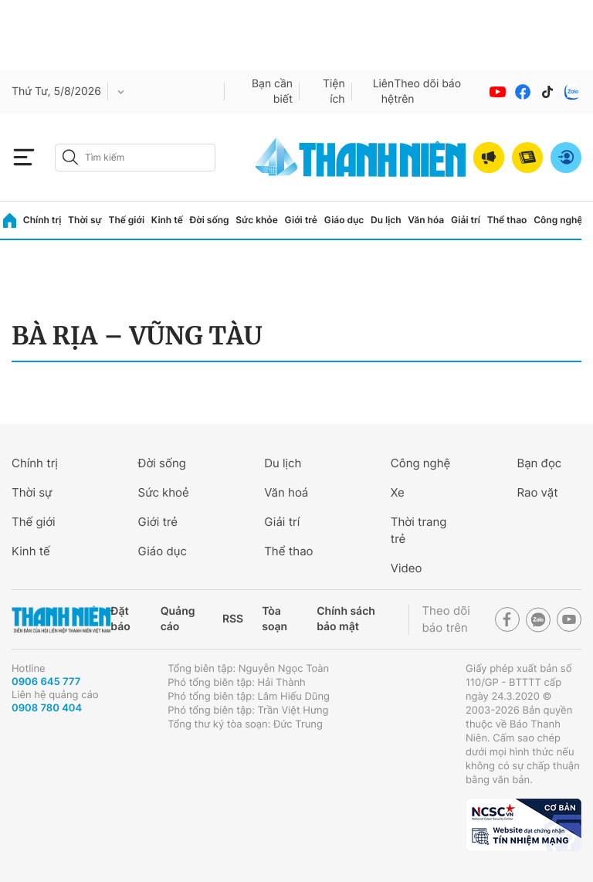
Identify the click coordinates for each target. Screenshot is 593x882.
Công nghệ (558, 220)
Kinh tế (167, 220)
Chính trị (42, 220)
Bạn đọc (539, 463)
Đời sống (209, 220)
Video (406, 568)
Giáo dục (344, 220)
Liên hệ (384, 91)
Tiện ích (334, 91)
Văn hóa (426, 220)
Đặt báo (120, 619)
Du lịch (386, 220)
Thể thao (507, 220)
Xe (398, 492)
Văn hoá (286, 492)
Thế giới (126, 220)
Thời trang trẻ (419, 530)
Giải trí (465, 220)
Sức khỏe (256, 220)
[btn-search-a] (70, 157)
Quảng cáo (178, 619)
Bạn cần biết (272, 91)
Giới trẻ (301, 220)
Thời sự (85, 220)
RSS (232, 619)
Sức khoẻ (163, 492)
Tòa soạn (274, 619)
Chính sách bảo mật (346, 619)
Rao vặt (537, 492)
